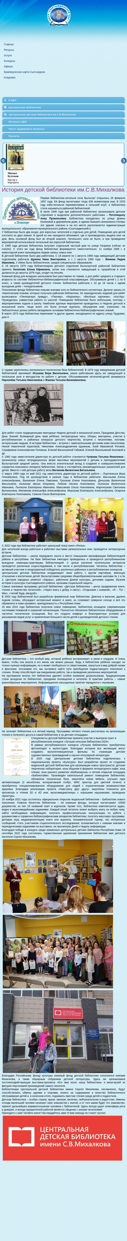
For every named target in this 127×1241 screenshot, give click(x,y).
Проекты (13, 136)
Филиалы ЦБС (17, 121)
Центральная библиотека (24, 107)
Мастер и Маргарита (18, 178)
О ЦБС (12, 100)
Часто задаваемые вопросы (26, 128)
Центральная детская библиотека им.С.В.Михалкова (42, 114)
